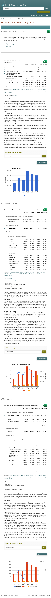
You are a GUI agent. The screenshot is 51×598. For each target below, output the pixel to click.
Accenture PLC (12, 239)
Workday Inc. (11, 269)
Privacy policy (42, 595)
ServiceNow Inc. (12, 267)
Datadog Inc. (11, 249)
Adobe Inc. (11, 241)
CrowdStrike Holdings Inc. (14, 247)
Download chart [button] (42, 162)
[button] (4, 67)
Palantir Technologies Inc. (14, 261)
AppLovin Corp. (12, 243)
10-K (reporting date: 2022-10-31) (17, 90)
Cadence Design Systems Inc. (15, 245)
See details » (15, 95)
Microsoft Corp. (12, 257)
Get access (34, 15)
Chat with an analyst (43, 12)
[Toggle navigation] (3, 2)
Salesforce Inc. (12, 265)
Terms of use (34, 595)
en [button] (47, 15)
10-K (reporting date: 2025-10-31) (15, 89)
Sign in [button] (41, 15)
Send (44, 156)
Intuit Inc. (11, 255)
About (29, 595)
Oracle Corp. (11, 259)
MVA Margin (9, 46)
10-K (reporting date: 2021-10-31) (32, 90)
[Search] (23, 8)
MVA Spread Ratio (10, 44)
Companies (5, 18)
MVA (7, 43)
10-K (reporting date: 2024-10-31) (30, 89)
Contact (48, 595)
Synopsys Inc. (13, 18)
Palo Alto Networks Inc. (13, 263)
